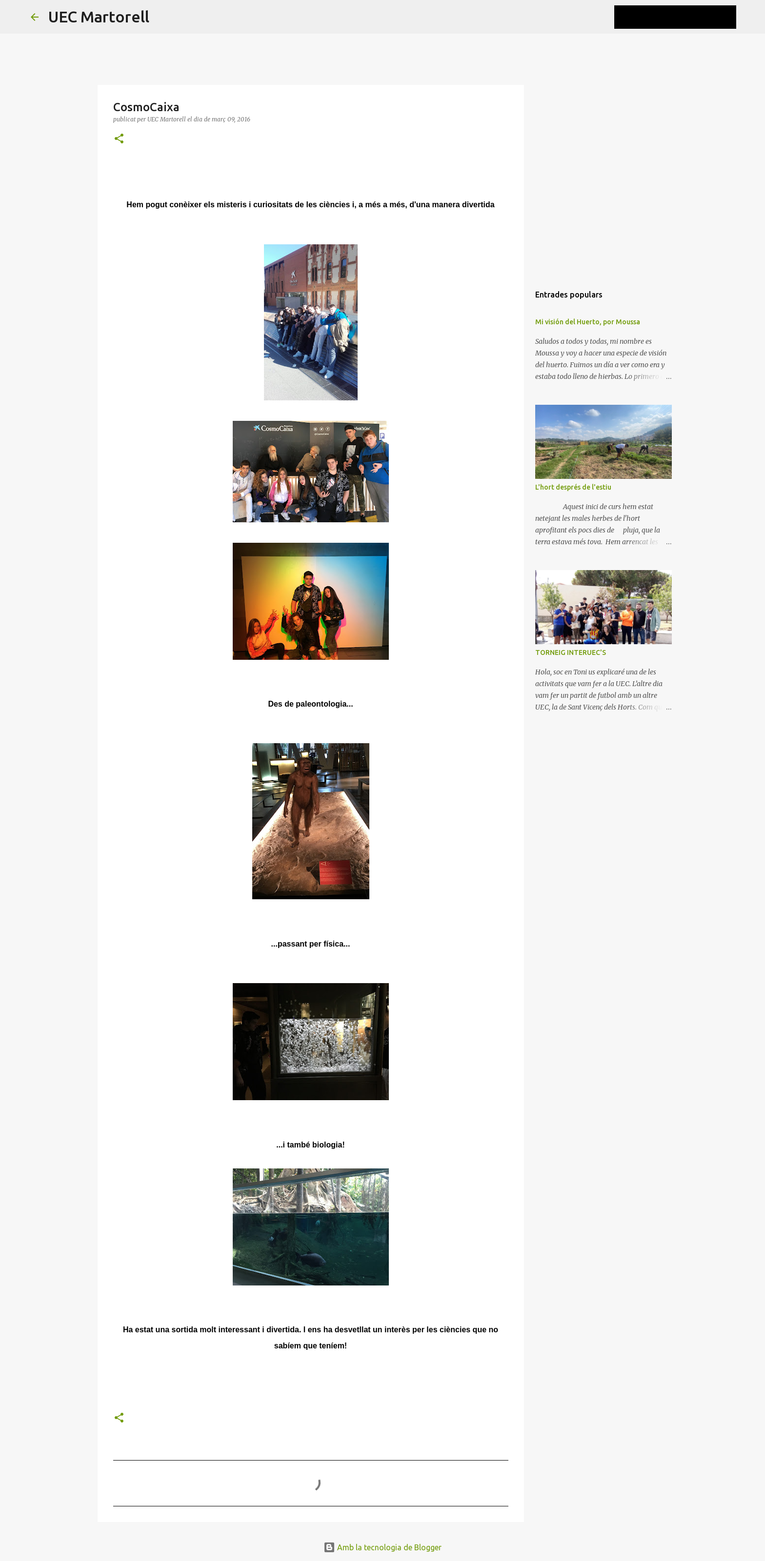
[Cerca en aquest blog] (685, 17)
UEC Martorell (98, 16)
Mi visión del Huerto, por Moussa (587, 322)
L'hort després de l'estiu (573, 487)
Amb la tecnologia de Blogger (382, 1547)
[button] (119, 139)
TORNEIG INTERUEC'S (570, 652)
